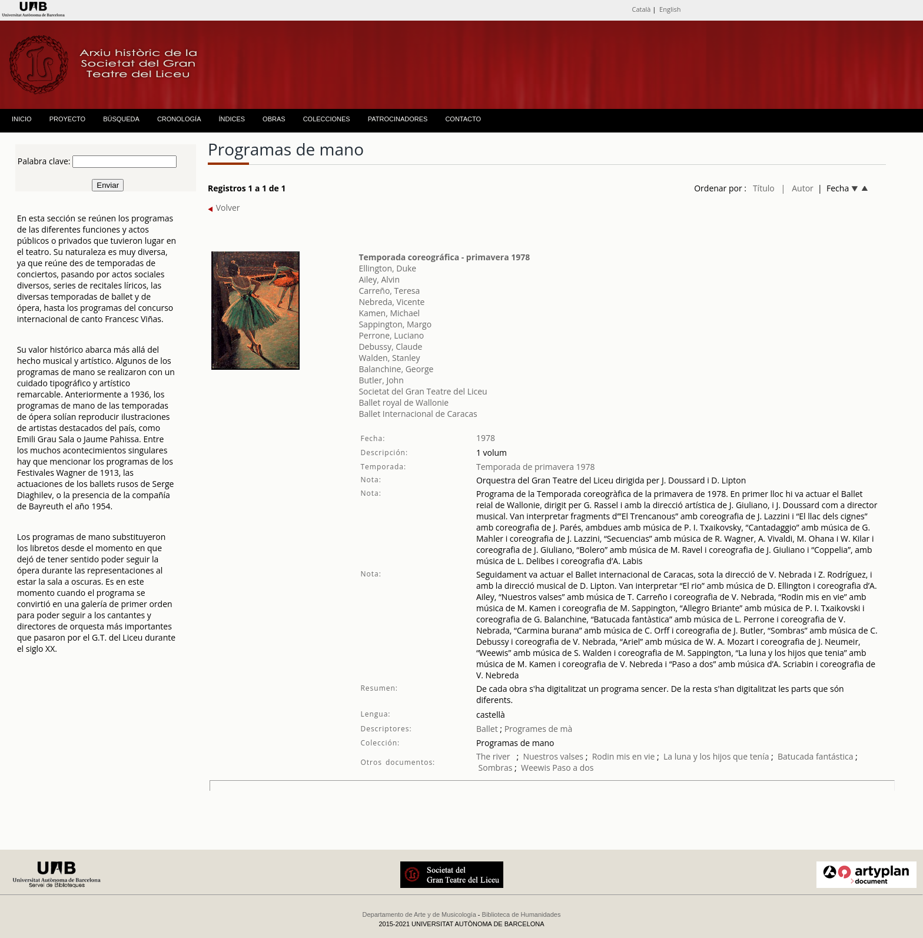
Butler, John (380, 380)
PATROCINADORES (398, 118)
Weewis (535, 767)
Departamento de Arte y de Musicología (419, 914)
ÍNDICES (231, 118)
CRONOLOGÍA (179, 118)
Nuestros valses (553, 756)
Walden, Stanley (389, 357)
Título (764, 188)
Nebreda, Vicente (391, 301)
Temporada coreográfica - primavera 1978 (444, 257)
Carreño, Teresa (389, 290)
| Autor (797, 188)
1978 (485, 437)
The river (494, 756)
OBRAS (274, 118)
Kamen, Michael (389, 313)
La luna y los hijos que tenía (717, 756)
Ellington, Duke (387, 268)
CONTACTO (463, 118)
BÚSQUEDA (121, 118)
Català (641, 9)
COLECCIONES (326, 118)
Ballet (487, 728)
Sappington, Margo (394, 324)
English (669, 9)
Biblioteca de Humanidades (521, 914)
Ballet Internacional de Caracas (417, 413)
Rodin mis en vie (623, 756)
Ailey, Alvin (379, 279)
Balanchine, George (395, 368)
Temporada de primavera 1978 (535, 466)
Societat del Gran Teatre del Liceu (422, 391)
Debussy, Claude (390, 346)
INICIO (22, 118)
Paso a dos (572, 767)
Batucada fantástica (815, 756)
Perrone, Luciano (391, 335)
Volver (224, 207)
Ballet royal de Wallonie (403, 402)
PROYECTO (67, 118)
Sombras (496, 767)
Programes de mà (537, 728)
